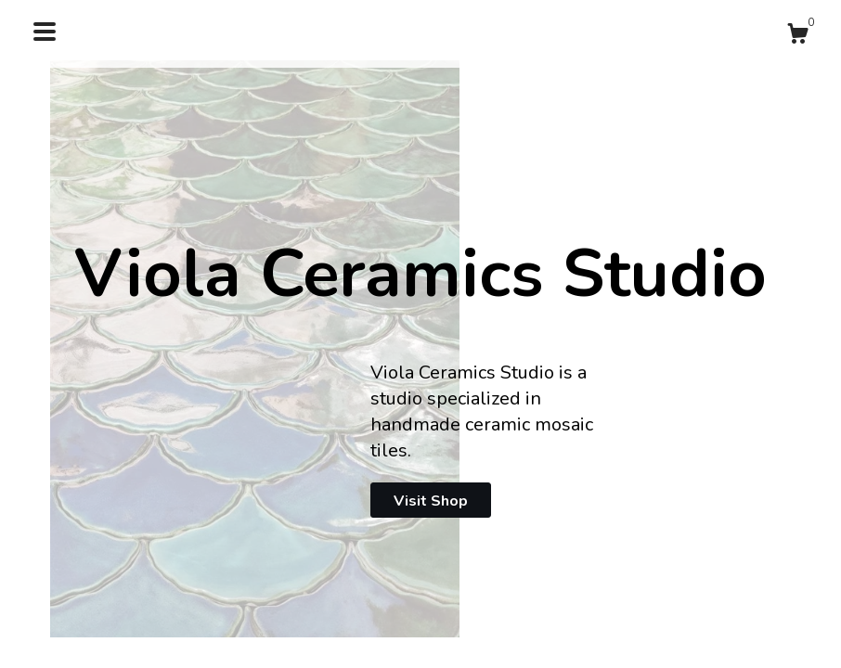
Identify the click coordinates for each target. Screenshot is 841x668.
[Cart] (797, 36)
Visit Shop (431, 501)
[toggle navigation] (44, 31)
